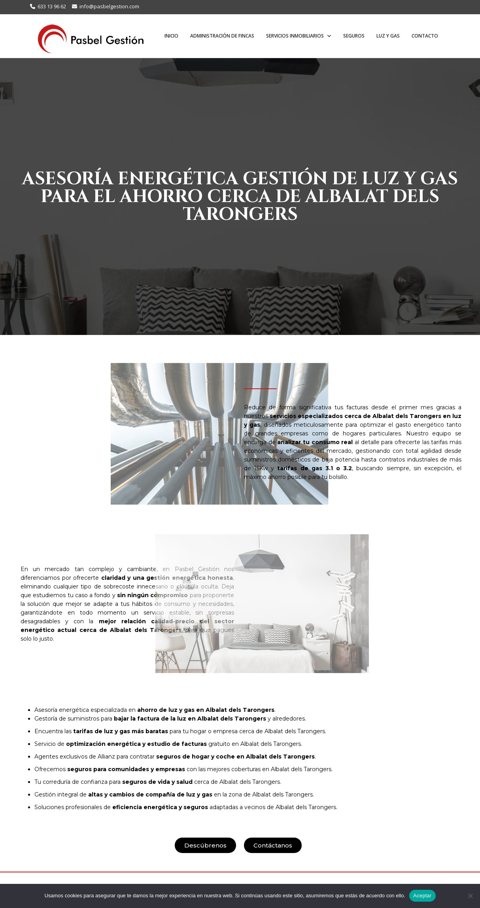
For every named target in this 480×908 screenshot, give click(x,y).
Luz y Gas (388, 35)
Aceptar (422, 896)
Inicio (171, 35)
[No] (470, 896)
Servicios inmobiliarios (295, 35)
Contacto (425, 35)
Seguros (354, 35)
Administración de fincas (222, 35)
